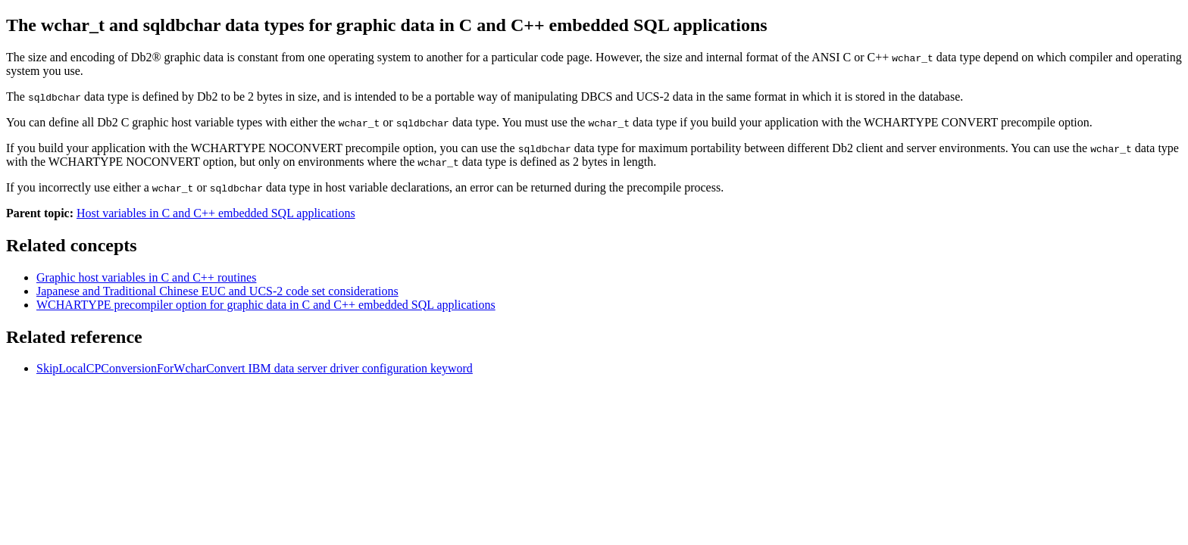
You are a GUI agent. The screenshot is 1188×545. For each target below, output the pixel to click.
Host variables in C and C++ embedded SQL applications (216, 213)
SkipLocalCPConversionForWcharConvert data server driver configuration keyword (254, 368)
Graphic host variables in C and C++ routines (146, 277)
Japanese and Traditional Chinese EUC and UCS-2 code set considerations (217, 291)
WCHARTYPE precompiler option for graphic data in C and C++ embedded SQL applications (266, 304)
